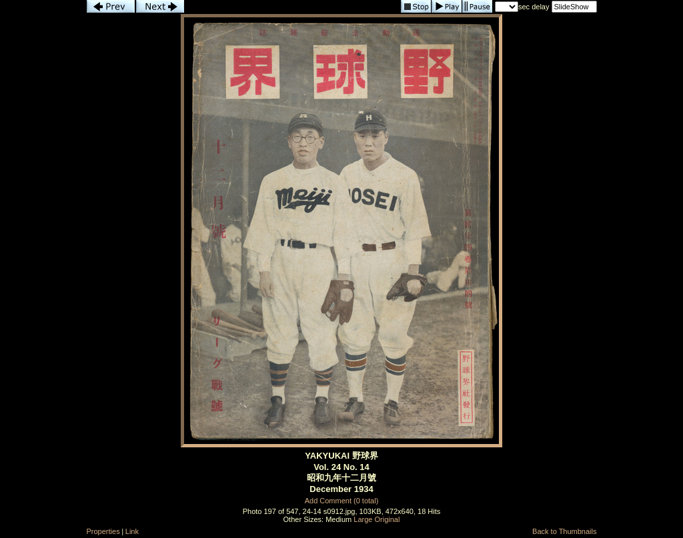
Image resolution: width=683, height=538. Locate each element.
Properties (103, 531)
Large (363, 519)
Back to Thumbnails (564, 531)
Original (387, 519)
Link (132, 531)
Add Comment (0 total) (342, 501)
